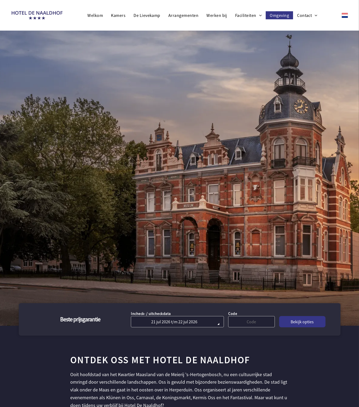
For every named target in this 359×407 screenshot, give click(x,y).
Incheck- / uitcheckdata (151, 313)
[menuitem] (95, 15)
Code (232, 313)
